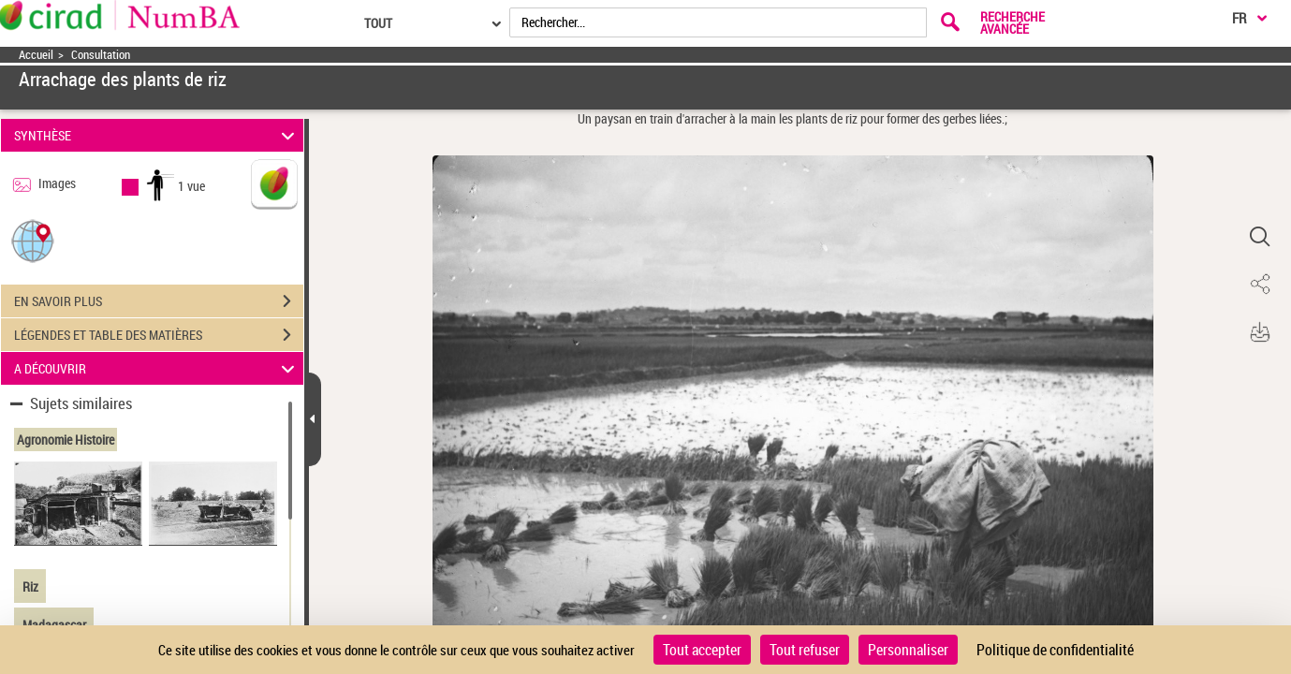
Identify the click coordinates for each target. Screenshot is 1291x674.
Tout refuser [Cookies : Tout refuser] (805, 649)
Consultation (100, 55)
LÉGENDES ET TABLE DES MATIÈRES (158, 335)
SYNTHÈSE (157, 135)
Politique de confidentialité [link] (1055, 649)
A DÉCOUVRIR (157, 368)
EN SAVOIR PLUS (158, 301)
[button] (32, 240)
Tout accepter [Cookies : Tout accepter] (702, 649)
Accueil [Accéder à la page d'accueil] (36, 55)
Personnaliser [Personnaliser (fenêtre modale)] (908, 649)
